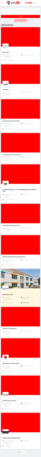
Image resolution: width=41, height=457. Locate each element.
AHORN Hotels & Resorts (9, 400)
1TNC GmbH (5, 52)
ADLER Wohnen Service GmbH (10, 363)
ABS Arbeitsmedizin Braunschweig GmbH (13, 257)
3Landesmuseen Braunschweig (11, 121)
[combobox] (20, 9)
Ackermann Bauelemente (9, 328)
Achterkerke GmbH (7, 294)
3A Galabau (5, 89)
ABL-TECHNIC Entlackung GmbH (11, 225)
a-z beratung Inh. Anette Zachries (11, 154)
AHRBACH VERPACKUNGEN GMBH (11, 438)
